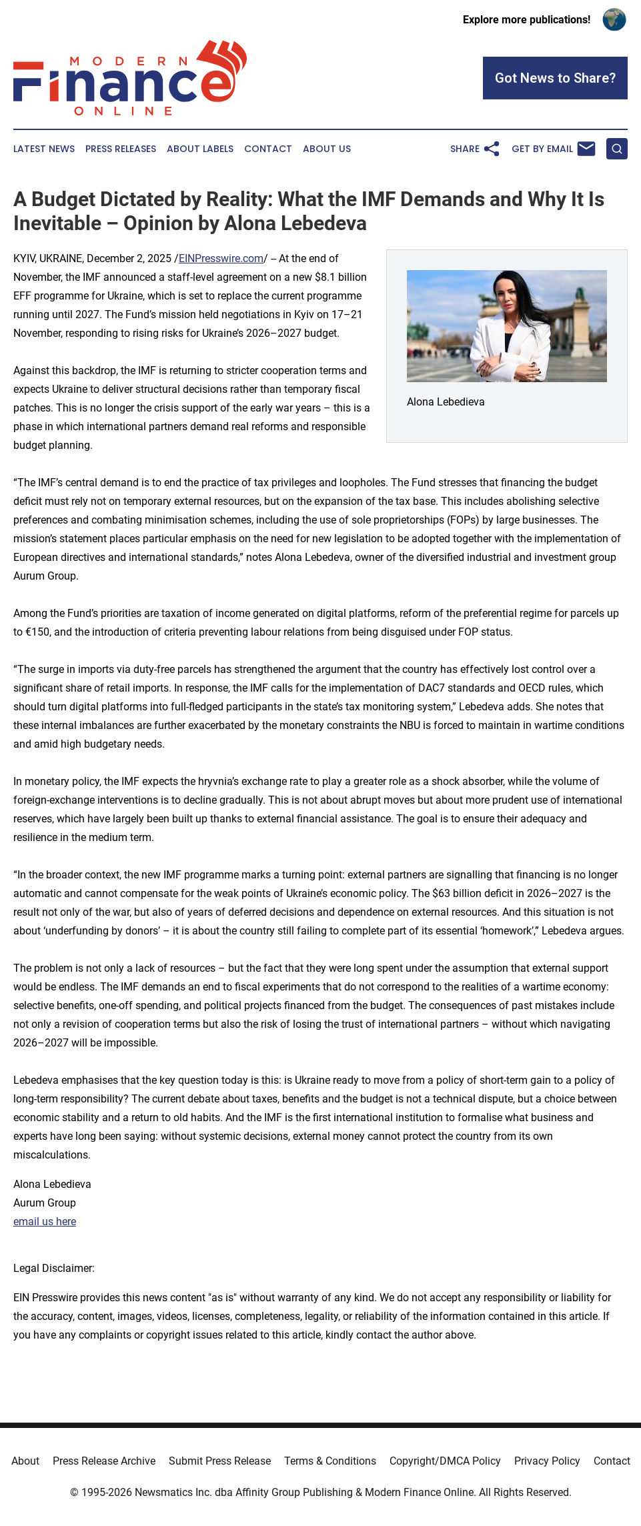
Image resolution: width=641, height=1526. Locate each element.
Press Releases (120, 149)
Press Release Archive (104, 1461)
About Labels (200, 149)
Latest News (44, 149)
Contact (268, 149)
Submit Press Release (220, 1461)
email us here (44, 1221)
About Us (327, 149)
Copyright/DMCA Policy (445, 1461)
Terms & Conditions (330, 1461)
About (25, 1461)
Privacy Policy (547, 1461)
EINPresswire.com (221, 258)
